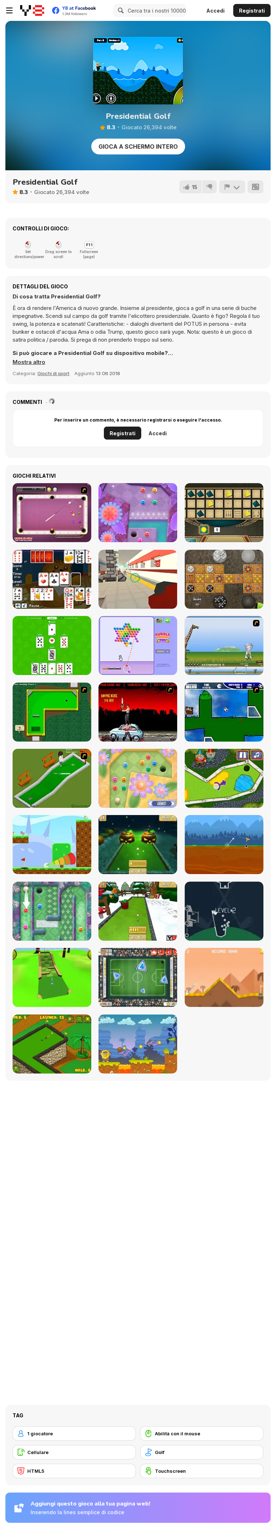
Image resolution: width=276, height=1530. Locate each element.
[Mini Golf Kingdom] (224, 778)
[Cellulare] (74, 1452)
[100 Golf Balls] (224, 911)
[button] (29, 362)
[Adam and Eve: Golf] (137, 1044)
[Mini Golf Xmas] (137, 911)
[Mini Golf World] (52, 1044)
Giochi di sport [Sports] (53, 373)
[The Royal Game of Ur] (224, 579)
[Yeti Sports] (224, 645)
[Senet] (224, 512)
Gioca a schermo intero (138, 146)
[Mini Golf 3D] (52, 977)
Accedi (215, 11)
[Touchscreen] (201, 1471)
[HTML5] (74, 1471)
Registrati (252, 11)
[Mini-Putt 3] (52, 712)
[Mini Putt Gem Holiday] (52, 911)
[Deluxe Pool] (52, 512)
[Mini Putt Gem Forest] (137, 512)
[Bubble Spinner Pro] (137, 645)
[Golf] (201, 1452)
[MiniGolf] (52, 778)
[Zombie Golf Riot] (137, 712)
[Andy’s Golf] (224, 844)
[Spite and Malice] (52, 579)
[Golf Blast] (52, 844)
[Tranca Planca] (137, 579)
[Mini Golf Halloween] (137, 844)
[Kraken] (52, 645)
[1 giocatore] (74, 1433)
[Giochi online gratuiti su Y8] (32, 10)
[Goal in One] (224, 712)
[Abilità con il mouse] (201, 1433)
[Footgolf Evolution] (137, 977)
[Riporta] (232, 186)
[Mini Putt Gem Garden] (137, 778)
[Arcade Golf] (224, 977)
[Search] (119, 10)
